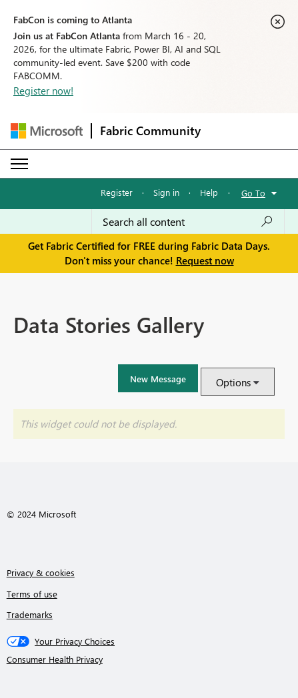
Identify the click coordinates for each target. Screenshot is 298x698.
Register (117, 192)
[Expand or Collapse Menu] (19, 164)
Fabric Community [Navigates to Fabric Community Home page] (150, 131)
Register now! (43, 90)
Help (209, 192)
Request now (205, 260)
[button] (158, 378)
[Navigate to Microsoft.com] (47, 131)
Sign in (166, 192)
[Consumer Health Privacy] (149, 659)
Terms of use (32, 593)
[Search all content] (188, 221)
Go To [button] (253, 192)
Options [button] (233, 382)
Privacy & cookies (41, 572)
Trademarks (30, 614)
